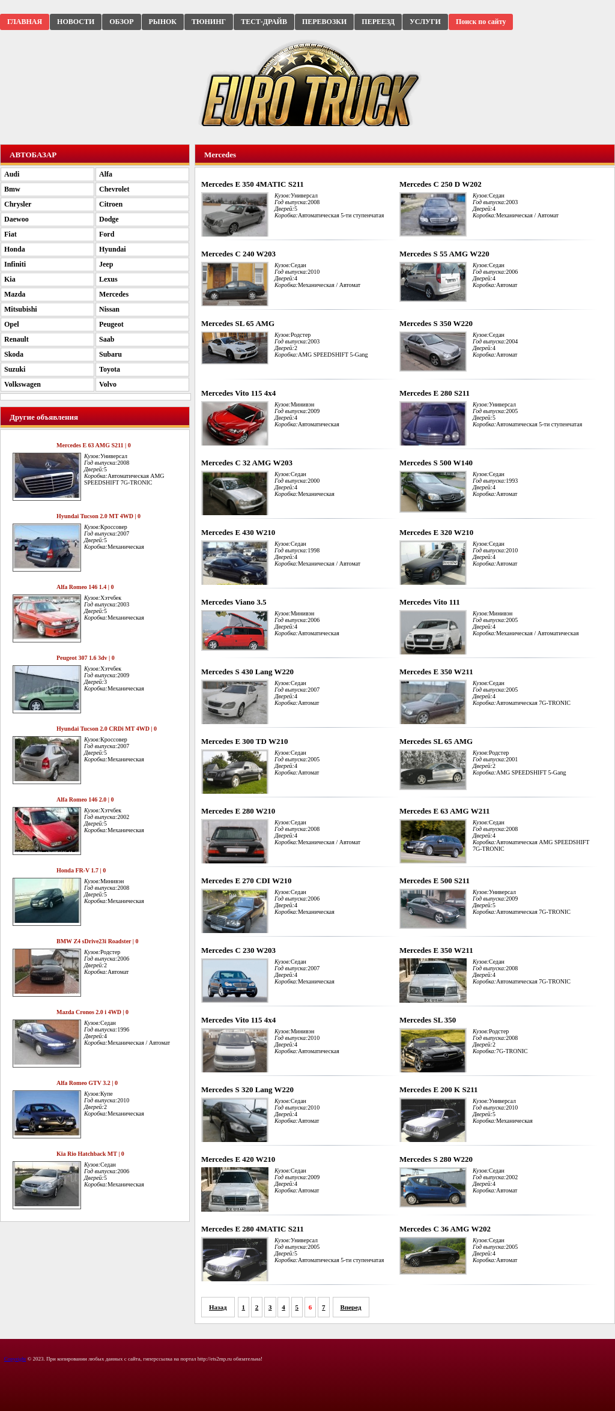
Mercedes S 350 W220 (436, 323)
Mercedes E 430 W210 (238, 532)
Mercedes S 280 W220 (436, 1159)
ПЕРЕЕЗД (378, 21)
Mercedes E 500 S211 (434, 880)
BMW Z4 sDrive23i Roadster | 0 (97, 941)
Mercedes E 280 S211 (434, 392)
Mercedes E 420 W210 (238, 1159)
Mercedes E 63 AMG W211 (444, 810)
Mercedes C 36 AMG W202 (445, 1228)
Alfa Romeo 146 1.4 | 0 (85, 587)
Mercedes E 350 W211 (436, 671)
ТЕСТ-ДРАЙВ (264, 21)
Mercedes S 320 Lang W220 (247, 1089)
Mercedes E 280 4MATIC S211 (252, 1228)
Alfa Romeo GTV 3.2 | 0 (87, 1083)
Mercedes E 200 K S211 (438, 1089)
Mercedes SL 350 (427, 1019)
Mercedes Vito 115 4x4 (238, 392)
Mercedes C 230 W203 (238, 950)
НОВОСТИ (75, 21)
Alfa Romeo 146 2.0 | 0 (85, 799)
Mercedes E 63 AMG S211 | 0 (93, 445)
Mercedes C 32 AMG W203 (246, 462)
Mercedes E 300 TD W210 (244, 741)
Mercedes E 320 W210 (436, 532)
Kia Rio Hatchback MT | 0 (90, 1153)
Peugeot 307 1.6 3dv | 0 (85, 657)
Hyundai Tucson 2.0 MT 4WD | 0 (98, 516)
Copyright (15, 1359)
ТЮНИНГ (209, 21)
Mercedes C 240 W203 (238, 253)
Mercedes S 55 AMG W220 (444, 253)
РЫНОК (163, 21)
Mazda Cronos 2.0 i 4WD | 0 (92, 1012)
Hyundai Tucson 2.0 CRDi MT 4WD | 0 (106, 728)
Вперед (351, 1307)
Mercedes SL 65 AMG (237, 323)
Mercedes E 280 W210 (238, 810)
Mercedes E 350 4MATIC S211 (252, 184)
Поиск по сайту (481, 21)
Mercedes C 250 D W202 (440, 184)
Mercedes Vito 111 (429, 601)
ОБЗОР (121, 21)
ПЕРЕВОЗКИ (324, 21)
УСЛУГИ (425, 21)
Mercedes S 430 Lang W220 (247, 671)
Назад (218, 1307)
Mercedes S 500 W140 (436, 462)
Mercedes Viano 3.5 (233, 601)
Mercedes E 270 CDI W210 (246, 880)
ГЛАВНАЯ (24, 21)
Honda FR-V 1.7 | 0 (81, 870)
